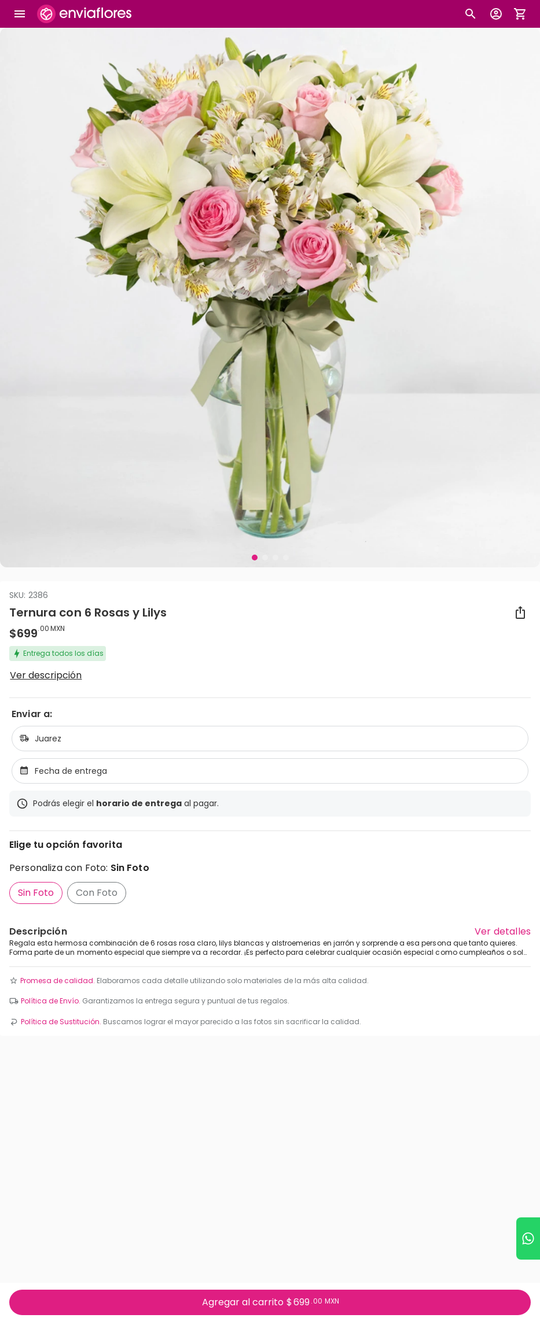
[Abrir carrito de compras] (520, 13)
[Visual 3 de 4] (275, 557)
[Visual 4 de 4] (286, 557)
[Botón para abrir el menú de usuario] (496, 13)
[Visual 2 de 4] (265, 557)
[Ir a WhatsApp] (528, 1238)
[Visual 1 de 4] (255, 557)
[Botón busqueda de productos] (470, 13)
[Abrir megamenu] (19, 13)
